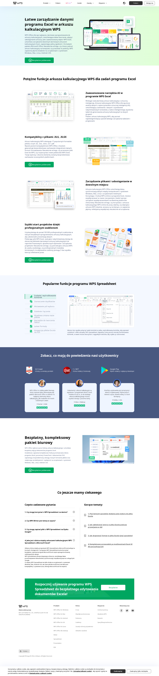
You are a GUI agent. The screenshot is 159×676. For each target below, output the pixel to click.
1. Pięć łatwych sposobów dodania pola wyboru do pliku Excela (110, 515)
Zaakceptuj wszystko (118, 671)
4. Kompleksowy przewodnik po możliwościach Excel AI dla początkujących (110, 545)
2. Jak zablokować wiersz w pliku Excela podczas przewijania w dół (107, 526)
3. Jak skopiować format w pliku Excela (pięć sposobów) (110, 536)
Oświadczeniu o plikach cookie (40, 673)
